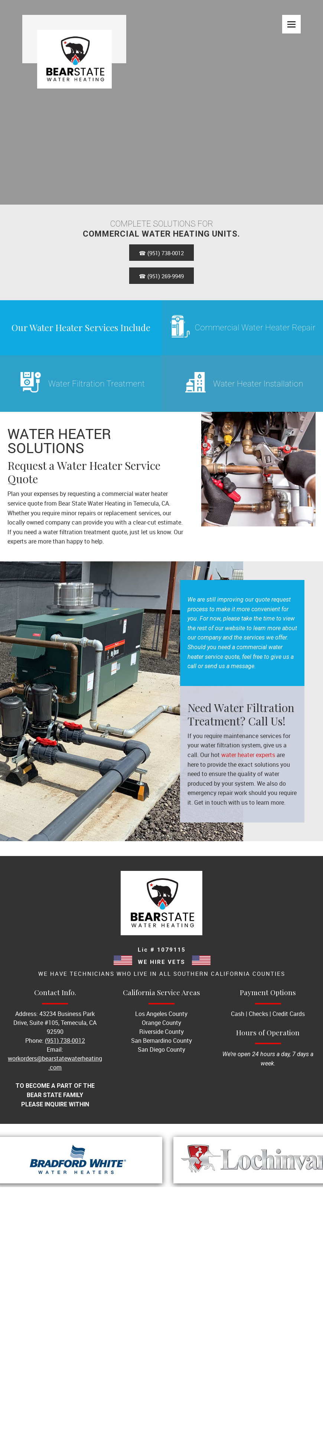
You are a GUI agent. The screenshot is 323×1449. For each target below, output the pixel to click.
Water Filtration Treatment (96, 383)
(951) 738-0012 (65, 1040)
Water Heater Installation (258, 383)
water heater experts (248, 755)
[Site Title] (74, 39)
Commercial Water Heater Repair (255, 327)
